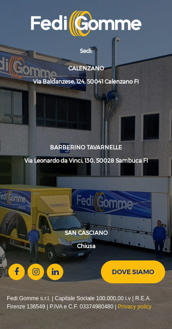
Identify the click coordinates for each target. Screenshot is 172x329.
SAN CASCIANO (86, 232)
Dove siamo (133, 272)
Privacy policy (134, 306)
